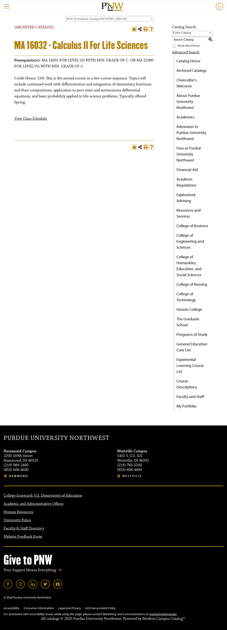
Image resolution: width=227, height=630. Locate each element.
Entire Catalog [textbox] (182, 32)
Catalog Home (188, 60)
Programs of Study (191, 334)
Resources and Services (188, 213)
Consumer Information (39, 608)
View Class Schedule (30, 118)
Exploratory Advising (186, 197)
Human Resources (18, 512)
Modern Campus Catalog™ (163, 618)
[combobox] (109, 18)
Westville (132, 476)
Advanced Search (186, 52)
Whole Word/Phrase (188, 45)
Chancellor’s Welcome (186, 83)
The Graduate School (187, 321)
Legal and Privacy (69, 608)
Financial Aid (187, 169)
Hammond (18, 476)
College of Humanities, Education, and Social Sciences (189, 265)
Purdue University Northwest (56, 438)
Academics (185, 117)
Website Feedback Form (23, 536)
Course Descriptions (186, 384)
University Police (17, 520)
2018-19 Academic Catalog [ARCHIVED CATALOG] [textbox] (96, 19)
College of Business (192, 225)
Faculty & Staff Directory (24, 528)
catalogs (53, 618)
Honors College (189, 309)
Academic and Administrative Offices (33, 503)
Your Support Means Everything (30, 570)
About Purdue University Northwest (188, 101)
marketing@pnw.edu (163, 614)
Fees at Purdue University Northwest (188, 154)
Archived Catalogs (191, 70)
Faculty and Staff (190, 396)
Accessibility (12, 608)
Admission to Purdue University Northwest (191, 132)
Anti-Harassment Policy (100, 608)
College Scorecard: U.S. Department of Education (43, 495)
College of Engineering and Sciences (190, 241)
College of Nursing (191, 284)
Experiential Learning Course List (190, 365)
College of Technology (186, 296)
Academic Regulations (186, 182)
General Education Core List (191, 346)
